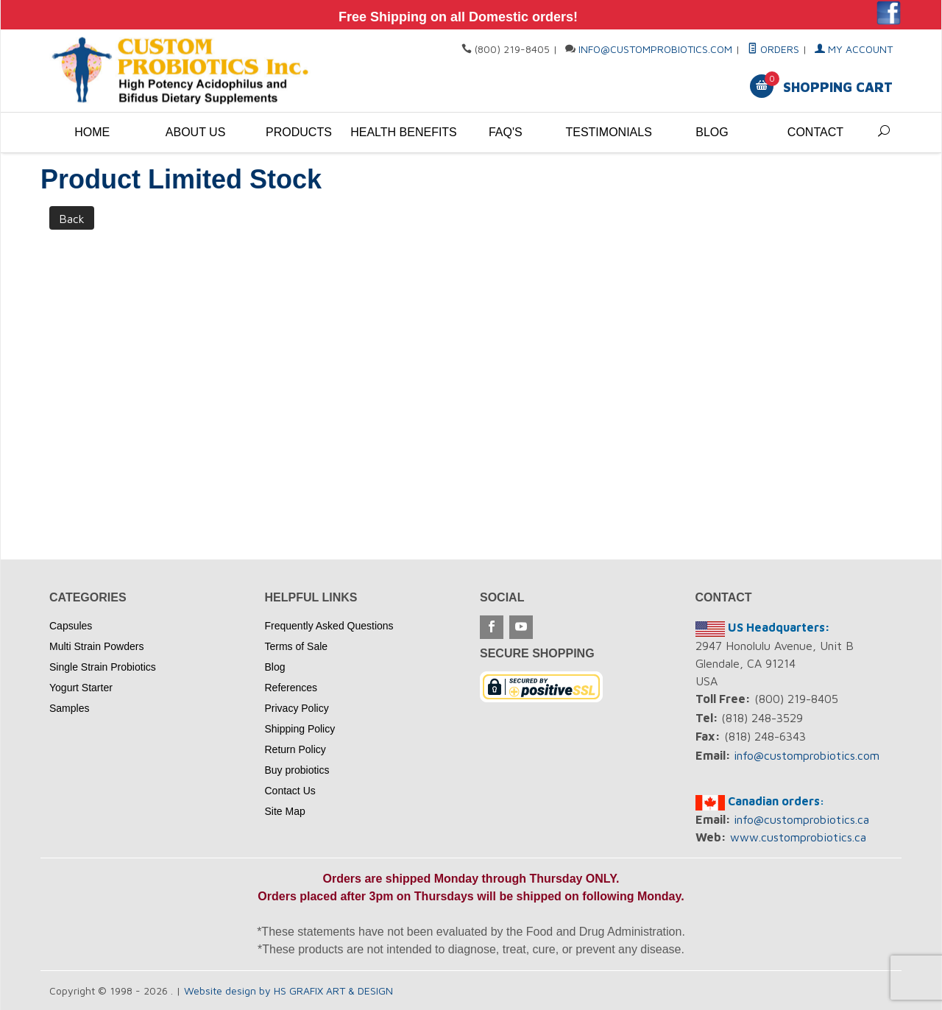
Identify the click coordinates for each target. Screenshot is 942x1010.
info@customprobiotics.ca (801, 819)
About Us (196, 132)
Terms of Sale (296, 646)
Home (92, 132)
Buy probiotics (297, 770)
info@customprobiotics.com (655, 49)
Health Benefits (401, 132)
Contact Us (290, 791)
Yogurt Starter (81, 687)
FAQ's (506, 132)
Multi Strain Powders (96, 646)
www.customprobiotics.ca (798, 837)
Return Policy (295, 749)
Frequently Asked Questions (329, 626)
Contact (815, 132)
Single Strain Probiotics (102, 667)
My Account (854, 49)
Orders (773, 49)
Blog (711, 132)
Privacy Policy (297, 708)
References (291, 687)
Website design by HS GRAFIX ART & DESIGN (288, 990)
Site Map (285, 811)
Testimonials (608, 132)
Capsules (70, 626)
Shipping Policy (300, 729)
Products (299, 132)
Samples (69, 708)
